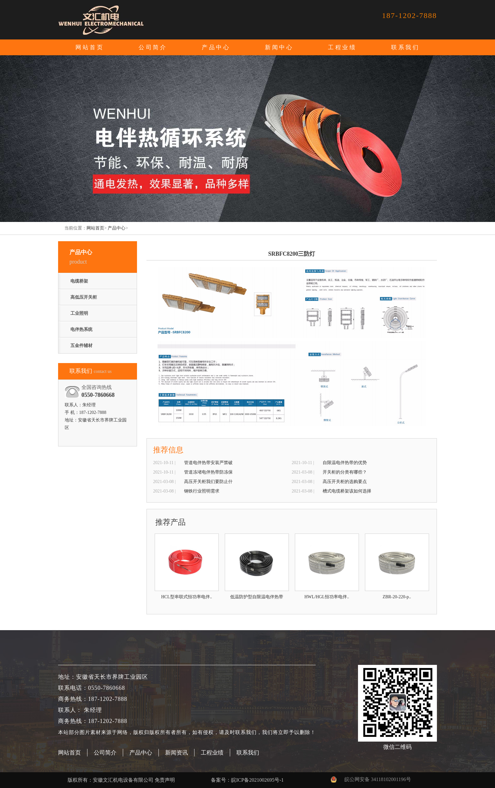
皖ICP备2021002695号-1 (257, 780)
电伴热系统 (81, 329)
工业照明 (79, 313)
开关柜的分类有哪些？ (345, 472)
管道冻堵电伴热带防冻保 (208, 472)
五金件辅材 (81, 345)
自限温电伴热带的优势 (345, 462)
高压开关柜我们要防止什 (208, 481)
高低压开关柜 (83, 297)
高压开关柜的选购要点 (345, 481)
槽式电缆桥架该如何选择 (347, 491)
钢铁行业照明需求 (201, 491)
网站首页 (89, 47)
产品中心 (116, 228)
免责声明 (165, 780)
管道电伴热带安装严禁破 (208, 462)
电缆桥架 (79, 281)
